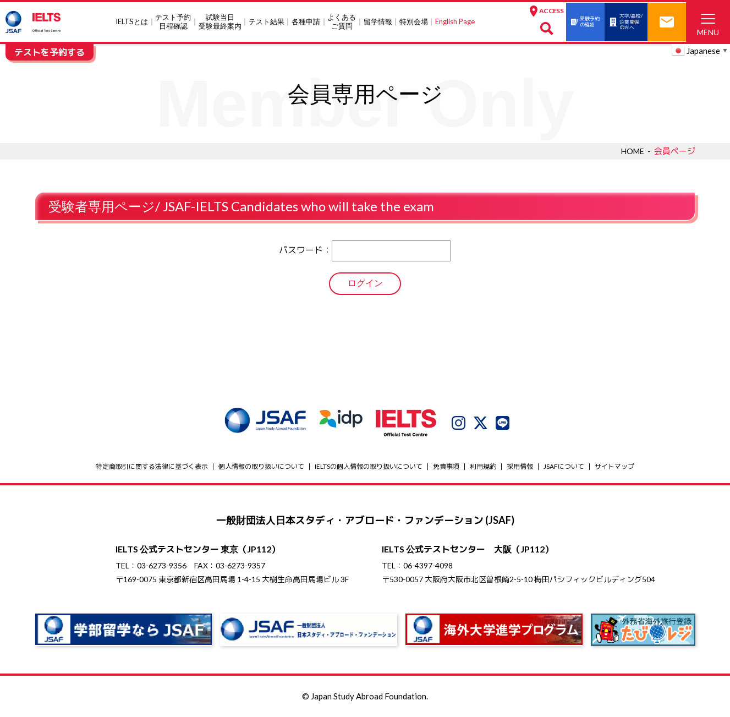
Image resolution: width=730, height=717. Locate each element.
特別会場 (392, 21)
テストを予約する (49, 52)
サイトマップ (614, 466)
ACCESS (503, 11)
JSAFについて (564, 466)
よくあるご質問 (320, 21)
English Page (433, 21)
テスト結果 (245, 21)
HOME (631, 151)
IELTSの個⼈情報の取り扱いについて (368, 466)
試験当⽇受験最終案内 (198, 21)
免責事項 (446, 466)
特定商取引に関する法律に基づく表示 (152, 466)
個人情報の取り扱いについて (261, 466)
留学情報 (356, 21)
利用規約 (483, 466)
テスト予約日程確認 (151, 21)
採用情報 (520, 466)
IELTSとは (110, 21)
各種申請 (284, 21)
